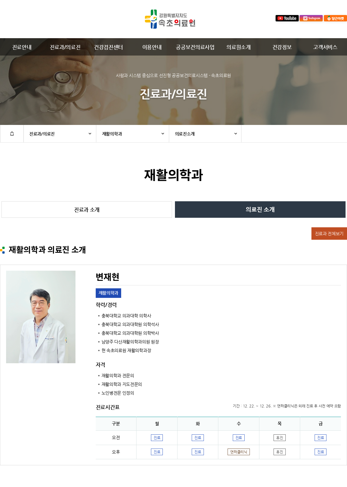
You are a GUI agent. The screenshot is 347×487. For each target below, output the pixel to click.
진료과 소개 (86, 209)
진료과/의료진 (65, 47)
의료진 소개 (260, 209)
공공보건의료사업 (195, 47)
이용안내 (152, 47)
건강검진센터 (108, 47)
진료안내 (22, 47)
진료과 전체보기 (329, 233)
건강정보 (282, 47)
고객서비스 (325, 47)
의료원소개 (238, 47)
